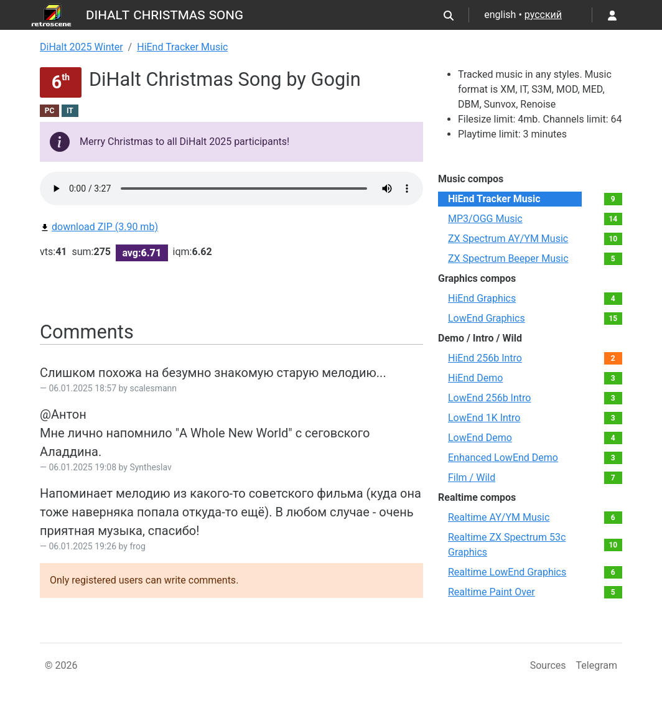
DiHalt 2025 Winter (81, 47)
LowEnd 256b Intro (489, 398)
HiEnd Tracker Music (182, 47)
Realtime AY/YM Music (498, 517)
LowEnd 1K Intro (484, 418)
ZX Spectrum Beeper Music (508, 258)
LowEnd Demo (480, 438)
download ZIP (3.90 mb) (99, 227)
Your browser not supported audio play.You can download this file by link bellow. (231, 188)
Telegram (596, 665)
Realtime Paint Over (491, 592)
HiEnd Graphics (482, 298)
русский (543, 15)
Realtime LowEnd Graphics (507, 572)
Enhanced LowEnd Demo (503, 457)
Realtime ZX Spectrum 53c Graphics (507, 544)
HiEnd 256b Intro (485, 358)
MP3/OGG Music (485, 219)
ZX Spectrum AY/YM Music (508, 238)
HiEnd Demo (475, 378)
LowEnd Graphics (486, 318)
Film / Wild (471, 477)
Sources (548, 665)
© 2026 (61, 665)
